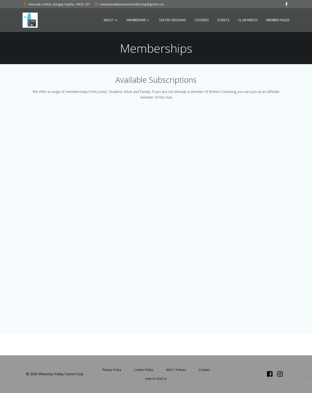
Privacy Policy (111, 370)
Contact (204, 370)
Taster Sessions (172, 20)
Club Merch (248, 20)
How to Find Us (156, 379)
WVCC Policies (176, 370)
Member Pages (277, 20)
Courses (202, 20)
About (111, 20)
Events (223, 20)
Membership (138, 20)
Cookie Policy (143, 370)
